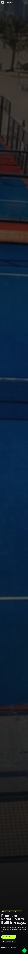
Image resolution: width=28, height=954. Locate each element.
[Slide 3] (9, 947)
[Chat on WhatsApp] (24, 950)
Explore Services (8, 941)
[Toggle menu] (25, 2)
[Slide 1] (3, 947)
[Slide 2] (6, 947)
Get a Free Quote (8, 937)
